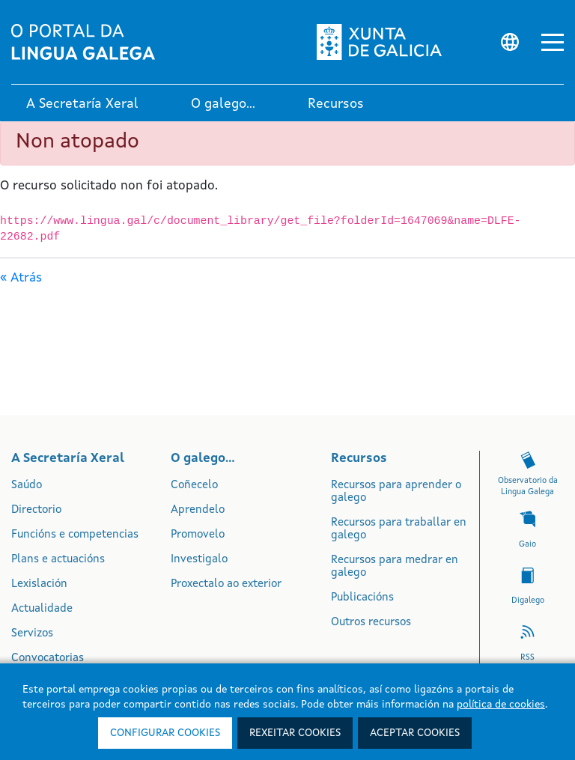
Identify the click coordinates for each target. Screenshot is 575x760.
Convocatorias (47, 658)
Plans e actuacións (58, 559)
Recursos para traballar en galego (398, 529)
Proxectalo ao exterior (226, 584)
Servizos (32, 633)
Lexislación (39, 584)
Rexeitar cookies (295, 733)
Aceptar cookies (415, 733)
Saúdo (26, 485)
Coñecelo (194, 485)
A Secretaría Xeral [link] (82, 104)
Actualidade (42, 609)
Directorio (36, 510)
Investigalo (199, 559)
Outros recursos (371, 622)
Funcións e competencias (75, 535)
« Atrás (21, 278)
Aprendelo (198, 510)
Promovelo (198, 535)
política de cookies (501, 704)
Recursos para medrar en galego (394, 567)
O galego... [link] (223, 104)
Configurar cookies (165, 733)
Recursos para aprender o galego (396, 492)
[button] (552, 42)
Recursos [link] (336, 104)
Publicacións (362, 598)
